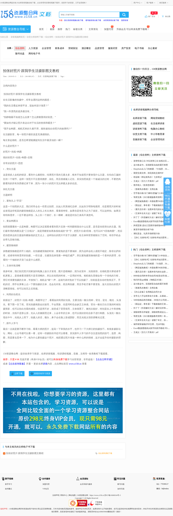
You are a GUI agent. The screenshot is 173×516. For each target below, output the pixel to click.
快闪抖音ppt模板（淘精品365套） (148, 280)
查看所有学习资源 (42, 373)
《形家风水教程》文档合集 (145, 189)
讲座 (45, 363)
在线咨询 (167, 185)
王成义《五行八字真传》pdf (145, 181)
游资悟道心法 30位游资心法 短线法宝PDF (152, 161)
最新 (52, 29)
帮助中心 (63, 495)
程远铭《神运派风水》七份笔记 (147, 177)
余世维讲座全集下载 (111, 20)
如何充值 (120, 489)
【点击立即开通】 (104, 359)
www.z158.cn (75, 363)
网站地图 (72, 495)
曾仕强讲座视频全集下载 (73, 20)
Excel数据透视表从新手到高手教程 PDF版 (152, 221)
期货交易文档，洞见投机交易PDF (148, 173)
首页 (41, 29)
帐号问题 (120, 484)
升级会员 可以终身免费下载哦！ (133, 29)
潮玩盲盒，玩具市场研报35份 (146, 233)
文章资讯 (93, 29)
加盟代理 (108, 29)
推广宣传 (153, 16)
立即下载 (18, 373)
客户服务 (149, 3)
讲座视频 (15, 37)
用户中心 (136, 3)
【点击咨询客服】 (17, 363)
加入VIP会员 (167, 201)
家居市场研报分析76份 (143, 229)
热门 (67, 29)
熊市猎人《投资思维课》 (144, 185)
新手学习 (8, 484)
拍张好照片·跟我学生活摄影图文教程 (25, 453)
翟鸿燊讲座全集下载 (93, 20)
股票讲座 (124, 20)
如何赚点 (8, 489)
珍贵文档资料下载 (35, 37)
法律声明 (55, 495)
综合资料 (49, 37)
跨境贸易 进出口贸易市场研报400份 (149, 225)
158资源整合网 (82, 495)
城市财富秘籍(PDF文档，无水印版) (149, 324)
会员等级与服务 (86, 484)
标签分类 (77, 29)
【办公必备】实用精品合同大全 (147, 292)
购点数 (167, 16)
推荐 (60, 29)
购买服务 (162, 3)
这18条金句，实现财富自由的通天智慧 (150, 165)
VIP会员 (46, 489)
